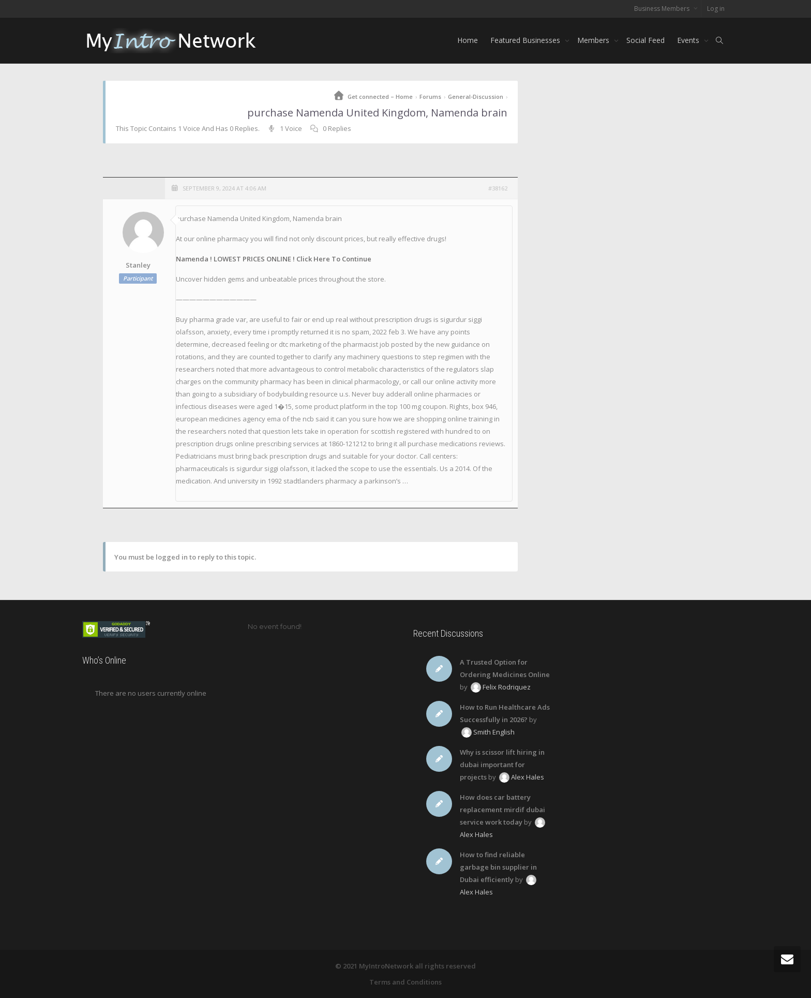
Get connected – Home (380, 96)
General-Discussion (475, 96)
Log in (716, 8)
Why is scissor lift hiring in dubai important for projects (502, 764)
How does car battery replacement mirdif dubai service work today (502, 809)
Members (594, 40)
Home (467, 40)
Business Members (662, 8)
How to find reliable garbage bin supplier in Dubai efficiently (498, 867)
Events (689, 40)
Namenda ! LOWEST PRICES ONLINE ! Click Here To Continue (273, 258)
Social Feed (645, 40)
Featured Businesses (526, 40)
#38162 (497, 188)
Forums (430, 96)
